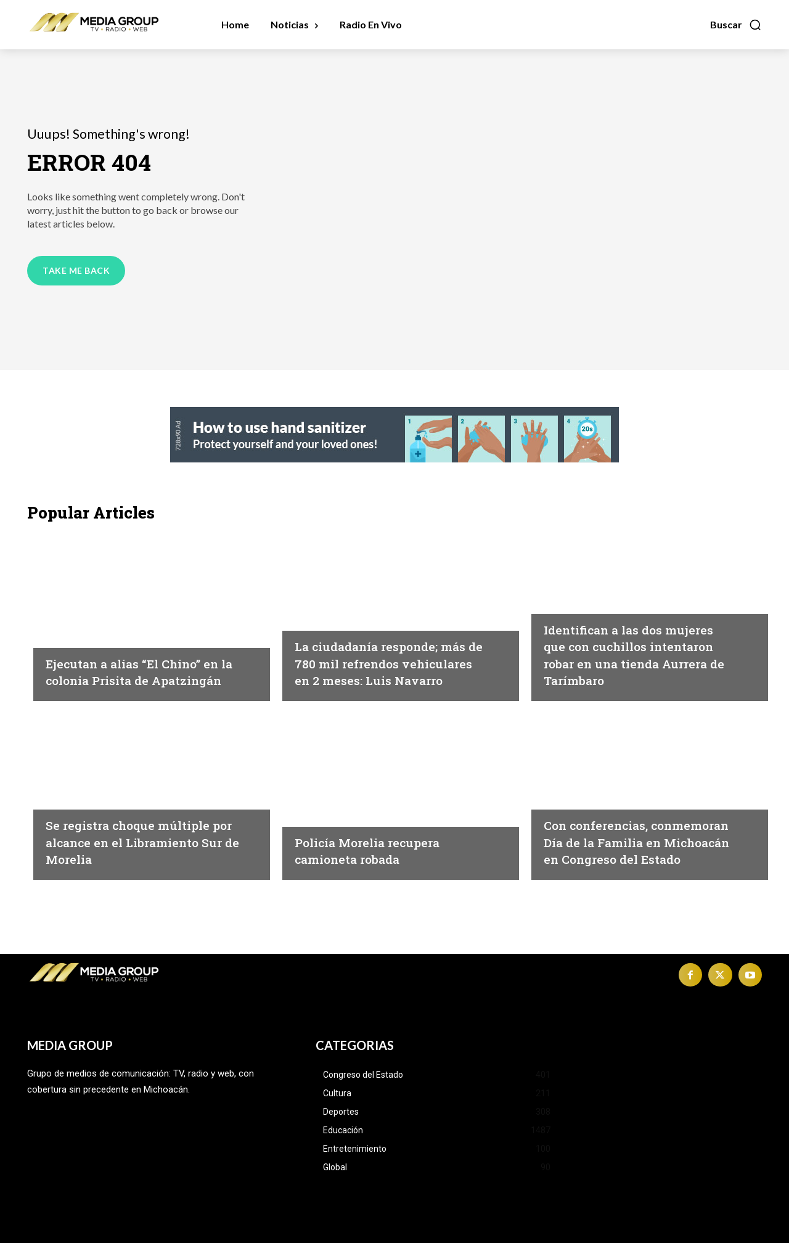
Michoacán (323, 602)
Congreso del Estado (596, 781)
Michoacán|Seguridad (598, 585)
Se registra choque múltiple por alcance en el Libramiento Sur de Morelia (142, 841)
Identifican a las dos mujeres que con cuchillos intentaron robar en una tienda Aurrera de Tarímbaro (634, 645)
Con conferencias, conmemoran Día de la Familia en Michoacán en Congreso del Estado (633, 833)
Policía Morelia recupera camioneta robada (380, 850)
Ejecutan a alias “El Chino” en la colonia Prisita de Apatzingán (137, 662)
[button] (736, 24)
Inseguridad (75, 619)
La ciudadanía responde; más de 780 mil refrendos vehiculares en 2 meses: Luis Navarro (383, 654)
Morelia (65, 798)
